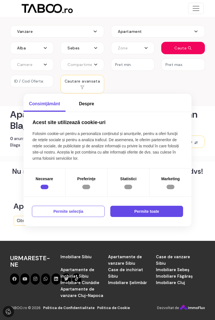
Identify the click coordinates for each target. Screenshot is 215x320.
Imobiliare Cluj (170, 282)
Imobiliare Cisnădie (79, 282)
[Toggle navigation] (196, 8)
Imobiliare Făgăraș (174, 276)
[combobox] (57, 31)
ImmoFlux (192, 307)
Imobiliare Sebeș (173, 269)
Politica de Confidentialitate (69, 307)
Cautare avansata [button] (82, 84)
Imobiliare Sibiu (76, 256)
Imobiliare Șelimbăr (127, 282)
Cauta (183, 48)
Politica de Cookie (113, 307)
